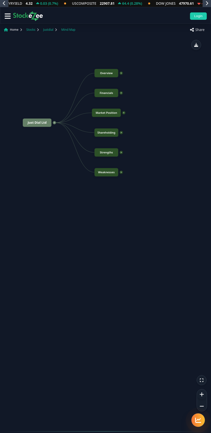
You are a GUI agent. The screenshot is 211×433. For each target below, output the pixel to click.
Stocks (30, 30)
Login (198, 16)
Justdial (48, 30)
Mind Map (68, 30)
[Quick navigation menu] (198, 420)
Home (14, 30)
